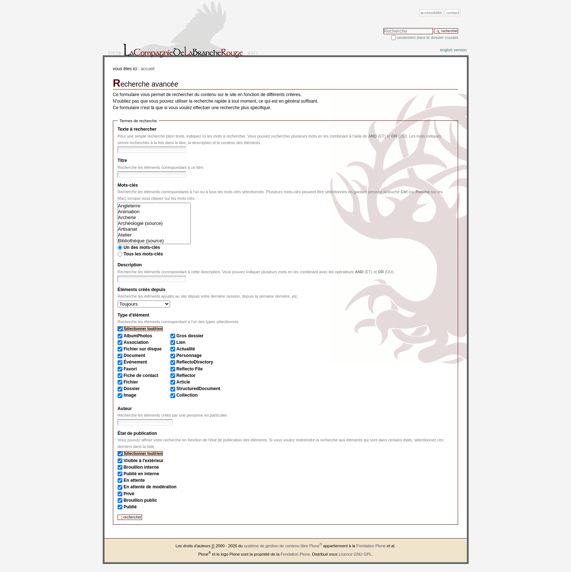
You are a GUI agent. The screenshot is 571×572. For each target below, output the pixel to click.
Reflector (186, 375)
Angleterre (154, 206)
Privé (128, 493)
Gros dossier (190, 335)
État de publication (137, 433)
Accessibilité (431, 13)
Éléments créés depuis (141, 289)
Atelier (154, 235)
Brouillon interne (141, 467)
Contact (453, 13)
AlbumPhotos (137, 335)
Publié (130, 506)
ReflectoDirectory (194, 362)
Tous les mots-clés (143, 254)
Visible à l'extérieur (143, 460)
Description (130, 264)
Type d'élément (133, 315)
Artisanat (154, 229)
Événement (135, 362)
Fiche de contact (140, 375)
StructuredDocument (198, 388)
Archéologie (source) (154, 223)
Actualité (185, 348)
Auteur (125, 408)
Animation (154, 212)
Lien (180, 342)
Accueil (148, 68)
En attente (134, 480)
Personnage (188, 355)
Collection (187, 395)
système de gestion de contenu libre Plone (283, 546)
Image (129, 395)
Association (136, 342)
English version (453, 50)
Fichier (130, 382)
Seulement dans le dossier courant (427, 37)
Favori (130, 369)
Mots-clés (128, 185)
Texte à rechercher (137, 129)
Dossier (131, 388)
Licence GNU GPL (355, 554)
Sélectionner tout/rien (143, 329)
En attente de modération (150, 486)
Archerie (154, 218)
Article (183, 382)
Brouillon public (140, 500)
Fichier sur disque (142, 348)
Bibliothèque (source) (154, 241)
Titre (122, 160)
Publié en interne (141, 473)
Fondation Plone (371, 546)
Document (134, 355)
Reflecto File (189, 369)
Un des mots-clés (141, 247)
